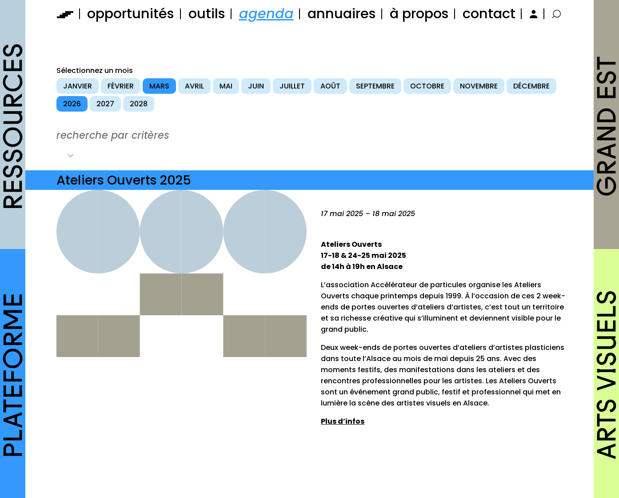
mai (226, 86)
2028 (139, 104)
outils (206, 13)
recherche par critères (112, 135)
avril (194, 86)
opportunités (130, 13)
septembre (375, 86)
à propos (419, 13)
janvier (77, 86)
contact (489, 13)
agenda (266, 13)
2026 (72, 104)
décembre (531, 86)
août (330, 86)
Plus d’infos (342, 421)
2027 (105, 104)
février (121, 86)
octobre (427, 86)
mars (159, 86)
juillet (292, 86)
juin (256, 86)
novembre (479, 86)
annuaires (342, 13)
